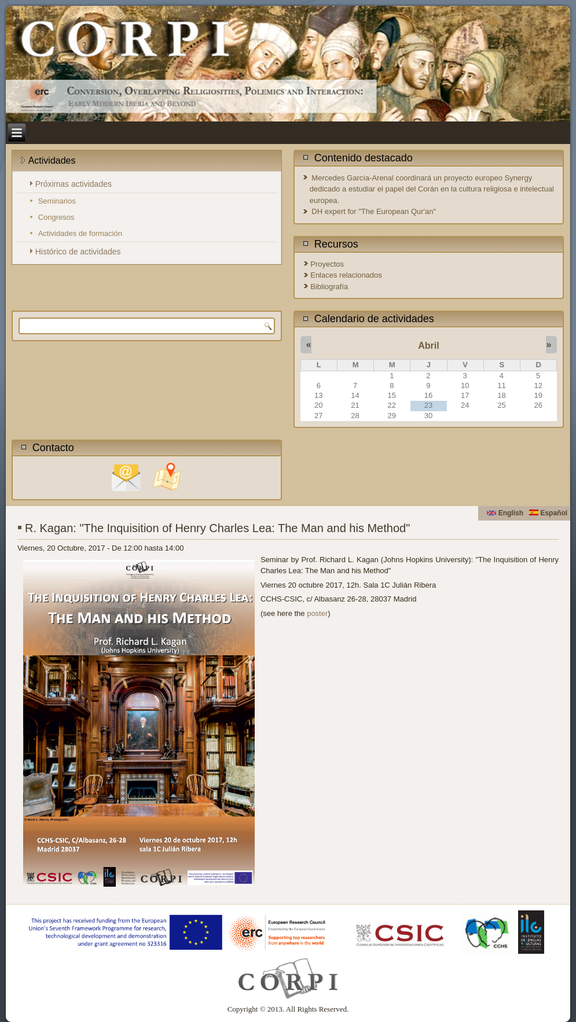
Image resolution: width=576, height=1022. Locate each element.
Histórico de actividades (78, 251)
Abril (428, 345)
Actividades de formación (80, 233)
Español (548, 513)
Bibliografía (329, 286)
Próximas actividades (73, 184)
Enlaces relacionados (346, 275)
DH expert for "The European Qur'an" (373, 211)
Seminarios (57, 201)
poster (317, 613)
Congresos (56, 217)
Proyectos (327, 264)
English (505, 513)
